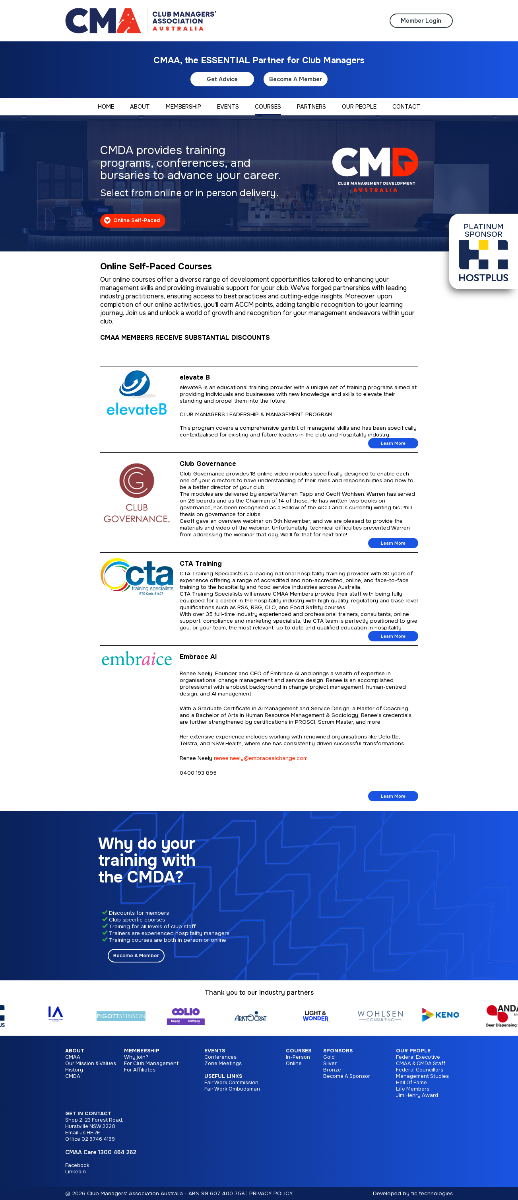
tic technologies (432, 1193)
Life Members (412, 1089)
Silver (330, 1063)
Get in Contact (88, 1113)
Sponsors (338, 1051)
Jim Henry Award (417, 1095)
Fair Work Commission (231, 1082)
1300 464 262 (117, 1152)
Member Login (421, 20)
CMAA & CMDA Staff (420, 1063)
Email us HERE (82, 1133)
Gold (329, 1057)
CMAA (72, 1057)
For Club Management (151, 1063)
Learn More (393, 443)
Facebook (77, 1165)
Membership (141, 1051)
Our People (413, 1051)
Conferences (220, 1057)
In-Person (298, 1057)
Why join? (136, 1057)
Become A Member (295, 79)
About (74, 1051)
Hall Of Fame (411, 1082)
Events (214, 1051)
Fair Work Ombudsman (232, 1089)
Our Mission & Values (90, 1063)
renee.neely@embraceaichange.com (261, 758)
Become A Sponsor (346, 1076)
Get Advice (222, 79)
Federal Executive (418, 1057)
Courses (298, 1051)
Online (294, 1063)
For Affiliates (139, 1070)
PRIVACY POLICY (271, 1193)
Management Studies (422, 1076)
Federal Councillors (419, 1070)
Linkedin (75, 1172)
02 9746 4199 (98, 1139)
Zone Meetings (223, 1063)
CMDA (72, 1076)
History (74, 1070)
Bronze (332, 1070)
